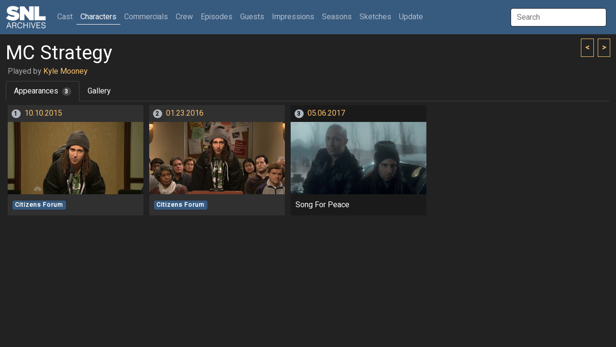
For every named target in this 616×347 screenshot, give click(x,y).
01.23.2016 (185, 113)
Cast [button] (67, 17)
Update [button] (411, 17)
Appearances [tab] (42, 91)
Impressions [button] (293, 17)
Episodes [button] (216, 17)
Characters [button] (98, 17)
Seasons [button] (337, 17)
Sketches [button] (375, 17)
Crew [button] (184, 17)
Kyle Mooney (65, 71)
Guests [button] (252, 17)
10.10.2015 (43, 113)
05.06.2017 (326, 113)
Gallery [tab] (99, 91)
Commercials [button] (146, 17)
